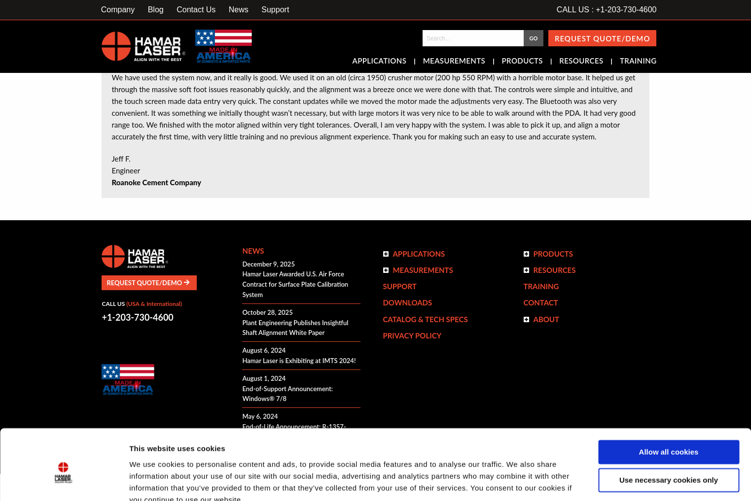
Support (275, 9)
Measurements (454, 61)
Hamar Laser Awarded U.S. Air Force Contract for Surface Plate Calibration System (295, 284)
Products (522, 61)
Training (638, 61)
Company (118, 9)
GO (533, 38)
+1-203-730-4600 (137, 317)
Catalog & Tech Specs (425, 319)
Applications (380, 61)
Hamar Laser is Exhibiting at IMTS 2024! (299, 361)
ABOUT (546, 319)
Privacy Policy (412, 335)
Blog (156, 9)
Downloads (407, 302)
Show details (152, 481)
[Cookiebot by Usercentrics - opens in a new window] (64, 481)
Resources (581, 61)
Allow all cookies (669, 407)
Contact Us (196, 9)
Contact (540, 302)
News (239, 9)
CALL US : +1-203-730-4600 (607, 9)
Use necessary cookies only (668, 435)
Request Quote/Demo (602, 38)
